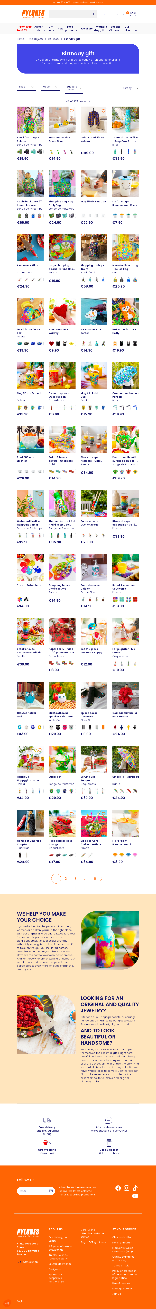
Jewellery (86, 28)
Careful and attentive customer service (93, 1233)
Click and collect (122, 1237)
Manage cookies (122, 1288)
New (60, 28)
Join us (116, 1294)
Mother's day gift (100, 28)
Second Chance (115, 28)
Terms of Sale (121, 1265)
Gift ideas (50, 28)
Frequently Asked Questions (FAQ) (122, 1249)
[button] (7, 1303)
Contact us (30, 1262)
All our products (39, 28)
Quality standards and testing (123, 1258)
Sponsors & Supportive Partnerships (56, 1278)
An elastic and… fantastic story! (58, 1256)
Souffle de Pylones (60, 1264)
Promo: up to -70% (24, 28)
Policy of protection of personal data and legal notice (125, 1274)
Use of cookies (121, 1283)
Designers (55, 1269)
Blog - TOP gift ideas (93, 1242)
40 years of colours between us (60, 1247)
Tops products (71, 28)
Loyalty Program (122, 1242)
